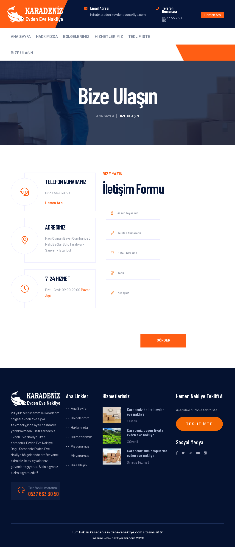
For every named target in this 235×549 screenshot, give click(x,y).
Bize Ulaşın (79, 465)
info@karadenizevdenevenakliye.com (118, 15)
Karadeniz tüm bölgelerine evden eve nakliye (147, 453)
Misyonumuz (80, 456)
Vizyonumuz (80, 446)
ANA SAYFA (21, 36)
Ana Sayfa (105, 116)
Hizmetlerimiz (81, 437)
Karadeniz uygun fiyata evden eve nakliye (145, 432)
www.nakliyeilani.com (119, 538)
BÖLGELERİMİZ (76, 36)
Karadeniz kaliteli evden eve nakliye (145, 412)
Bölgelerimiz (80, 418)
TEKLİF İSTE (139, 36)
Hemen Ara (212, 15)
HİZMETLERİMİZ (109, 36)
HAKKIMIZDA (47, 36)
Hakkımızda (79, 427)
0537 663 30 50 (43, 493)
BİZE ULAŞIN (22, 53)
